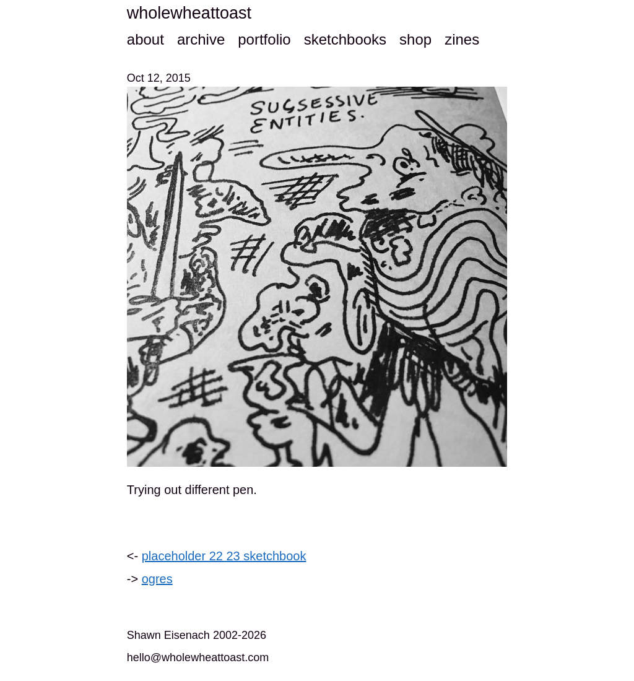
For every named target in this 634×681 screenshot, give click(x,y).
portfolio (264, 39)
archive (201, 39)
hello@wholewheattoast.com (198, 657)
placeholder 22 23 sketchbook (224, 556)
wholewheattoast (189, 13)
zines (462, 39)
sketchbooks (345, 39)
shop (415, 39)
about (145, 39)
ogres (157, 579)
